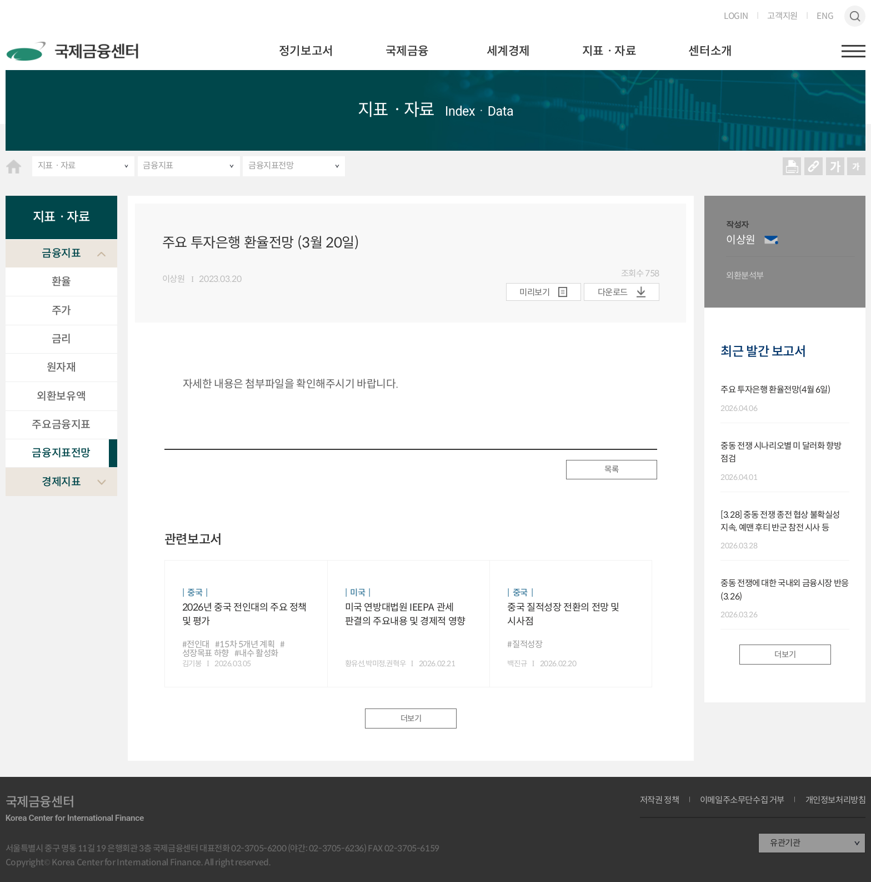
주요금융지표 (61, 424)
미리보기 (534, 292)
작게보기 (856, 166)
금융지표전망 (271, 165)
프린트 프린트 (791, 166)
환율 (61, 281)
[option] (790, 252)
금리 (61, 338)
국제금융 (407, 50)
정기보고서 (306, 50)
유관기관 (785, 843)
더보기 (411, 718)
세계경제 (508, 50)
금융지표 (158, 165)
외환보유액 (61, 396)
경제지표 (61, 481)
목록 (611, 469)
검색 (855, 16)
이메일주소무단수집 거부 (742, 800)
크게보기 (835, 166)
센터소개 (710, 50)
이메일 (771, 240)
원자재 (61, 367)
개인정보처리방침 (835, 800)
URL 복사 (813, 166)
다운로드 (613, 292)
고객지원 (782, 16)
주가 (61, 310)
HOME (14, 166)
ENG (825, 16)
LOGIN (736, 16)
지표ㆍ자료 (609, 50)
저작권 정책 (659, 800)
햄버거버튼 (854, 51)
